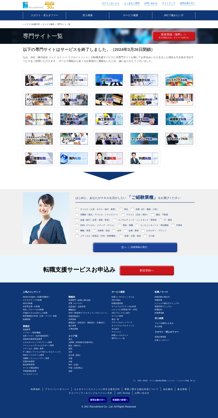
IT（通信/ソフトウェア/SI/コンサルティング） (42, 352)
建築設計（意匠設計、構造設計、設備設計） (87, 322)
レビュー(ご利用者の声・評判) (124, 309)
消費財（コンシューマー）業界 (36, 358)
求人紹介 (115, 329)
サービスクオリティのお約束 (124, 306)
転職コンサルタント (120, 335)
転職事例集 (159, 313)
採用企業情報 (160, 337)
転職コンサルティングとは (123, 297)
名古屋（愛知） (75, 355)
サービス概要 (48, 24)
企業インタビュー (162, 340)
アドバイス (116, 332)
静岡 (70, 349)
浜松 (70, 352)
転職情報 (26, 319)
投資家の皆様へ (120, 400)
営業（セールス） (76, 303)
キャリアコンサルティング (123, 325)
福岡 (70, 371)
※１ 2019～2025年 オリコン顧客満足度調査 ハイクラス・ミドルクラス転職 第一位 (164, 380)
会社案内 (168, 389)
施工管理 (72, 326)
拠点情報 (182, 389)
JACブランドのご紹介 (121, 313)
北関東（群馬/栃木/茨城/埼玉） (81, 342)
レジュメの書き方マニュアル (167, 303)
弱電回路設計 (74, 316)
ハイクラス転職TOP (31, 24)
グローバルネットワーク (122, 322)
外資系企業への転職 (31, 306)
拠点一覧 (115, 319)
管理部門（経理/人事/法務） (80, 300)
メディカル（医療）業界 (33, 348)
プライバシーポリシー (57, 389)
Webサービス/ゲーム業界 (33, 355)
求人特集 (158, 326)
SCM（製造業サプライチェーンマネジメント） (88, 313)
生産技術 (72, 319)
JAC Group (123, 393)
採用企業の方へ (187, 3)
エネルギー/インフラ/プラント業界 (37, 342)
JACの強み (116, 300)
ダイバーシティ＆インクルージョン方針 (90, 393)
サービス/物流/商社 (31, 368)
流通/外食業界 (29, 361)
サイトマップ (168, 3)
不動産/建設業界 (30, 371)
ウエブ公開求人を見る (164, 323)
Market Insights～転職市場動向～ (37, 297)
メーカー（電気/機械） (32, 333)
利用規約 (35, 389)
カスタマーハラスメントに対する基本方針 (97, 389)
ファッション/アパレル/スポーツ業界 (38, 345)
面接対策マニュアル (163, 306)
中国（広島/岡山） (76, 368)
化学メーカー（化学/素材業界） (36, 336)
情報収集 (158, 300)
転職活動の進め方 (162, 297)
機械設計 (72, 310)
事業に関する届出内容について (141, 389)
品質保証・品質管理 (76, 307)
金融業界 (26, 329)
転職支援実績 (117, 303)
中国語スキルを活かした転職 (35, 313)
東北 (70, 339)
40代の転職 (27, 303)
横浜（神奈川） (75, 346)
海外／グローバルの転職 (33, 309)
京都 (70, 358)
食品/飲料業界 (29, 364)
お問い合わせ (150, 3)
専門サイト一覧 (118, 338)
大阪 (70, 362)
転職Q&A (158, 309)
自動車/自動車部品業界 (32, 339)
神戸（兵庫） (74, 365)
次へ (135, 247)
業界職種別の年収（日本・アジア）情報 (40, 316)
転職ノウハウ (161, 292)
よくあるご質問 (131, 3)
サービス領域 (117, 316)
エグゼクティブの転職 (32, 300)
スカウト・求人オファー (167, 332)
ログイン (110, 3)
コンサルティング (30, 374)
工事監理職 (73, 329)
